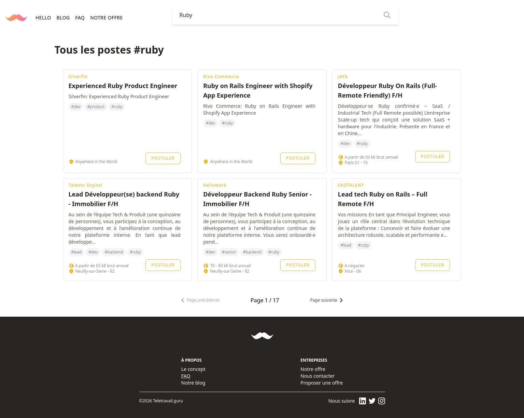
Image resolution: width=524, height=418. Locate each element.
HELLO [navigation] (43, 17)
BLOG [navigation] (63, 17)
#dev (76, 107)
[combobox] (280, 15)
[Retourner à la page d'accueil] (16, 17)
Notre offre (312, 369)
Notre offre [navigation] (106, 17)
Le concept (193, 369)
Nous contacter (317, 376)
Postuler (163, 158)
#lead (76, 252)
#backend (113, 252)
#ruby (116, 107)
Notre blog (193, 382)
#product (95, 107)
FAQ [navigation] (80, 17)
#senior (229, 252)
